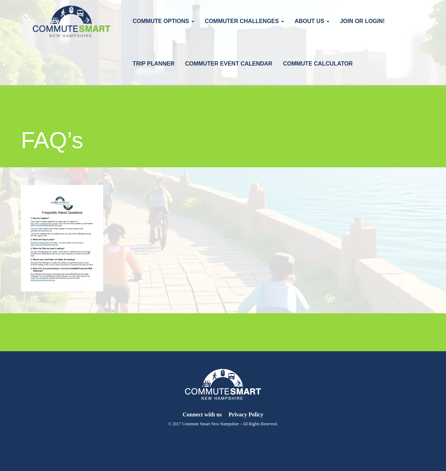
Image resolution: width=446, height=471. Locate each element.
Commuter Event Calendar (228, 64)
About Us (312, 21)
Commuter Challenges (244, 21)
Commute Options (163, 21)
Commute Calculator (318, 64)
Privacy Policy (246, 414)
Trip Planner (153, 64)
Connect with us (202, 414)
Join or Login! (362, 21)
